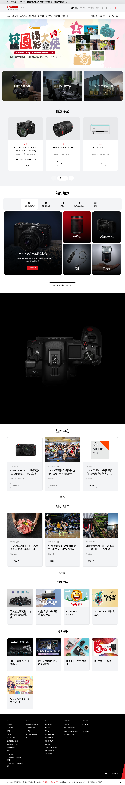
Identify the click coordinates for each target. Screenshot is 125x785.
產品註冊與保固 (49, 734)
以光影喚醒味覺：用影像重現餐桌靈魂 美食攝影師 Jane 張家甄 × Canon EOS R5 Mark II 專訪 (24, 550)
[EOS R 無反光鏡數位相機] (33, 243)
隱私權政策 (55, 782)
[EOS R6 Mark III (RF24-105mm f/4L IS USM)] (25, 144)
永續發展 (57, 16)
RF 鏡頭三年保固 (103, 661)
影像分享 (13, 554)
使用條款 (46, 782)
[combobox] (25, 159)
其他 (27, 737)
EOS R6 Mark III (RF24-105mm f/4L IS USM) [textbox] (26, 159)
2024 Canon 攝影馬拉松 (104, 613)
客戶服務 (41, 16)
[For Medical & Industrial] (103, 89)
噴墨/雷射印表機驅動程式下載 (47, 613)
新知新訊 (23, 16)
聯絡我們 (65, 16)
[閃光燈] (106, 259)
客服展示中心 (49, 724)
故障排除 (66, 724)
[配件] (77, 259)
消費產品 (74, 8)
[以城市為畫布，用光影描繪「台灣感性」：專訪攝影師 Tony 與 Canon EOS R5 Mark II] (100, 539)
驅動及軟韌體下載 (69, 728)
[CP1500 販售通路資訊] (76, 647)
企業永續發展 (11, 728)
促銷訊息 (15, 16)
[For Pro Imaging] (22, 89)
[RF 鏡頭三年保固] (105, 647)
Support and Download (71, 731)
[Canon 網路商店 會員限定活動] (20, 685)
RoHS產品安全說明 (69, 734)
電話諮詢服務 (49, 741)
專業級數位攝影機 (31, 734)
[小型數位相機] (106, 227)
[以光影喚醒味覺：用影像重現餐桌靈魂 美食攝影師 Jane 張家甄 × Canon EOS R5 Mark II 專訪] (24, 539)
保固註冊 (94, 16)
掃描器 (28, 731)
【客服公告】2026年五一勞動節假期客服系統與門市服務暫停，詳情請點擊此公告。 (39, 2)
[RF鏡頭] (77, 227)
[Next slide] (71, 178)
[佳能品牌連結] (12, 8)
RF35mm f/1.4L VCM (63, 147)
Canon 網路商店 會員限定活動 (20, 700)
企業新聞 (51, 478)
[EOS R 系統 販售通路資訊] (20, 647)
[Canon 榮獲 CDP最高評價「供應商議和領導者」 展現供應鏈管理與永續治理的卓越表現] (100, 464)
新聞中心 (49, 16)
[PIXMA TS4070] (100, 144)
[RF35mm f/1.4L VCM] (63, 144)
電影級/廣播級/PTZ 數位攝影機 (47, 662)
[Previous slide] (53, 178)
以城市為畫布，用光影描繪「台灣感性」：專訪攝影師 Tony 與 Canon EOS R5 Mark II (100, 550)
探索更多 (21, 93)
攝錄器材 (21, 478)
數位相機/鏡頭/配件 (32, 724)
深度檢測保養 (49, 737)
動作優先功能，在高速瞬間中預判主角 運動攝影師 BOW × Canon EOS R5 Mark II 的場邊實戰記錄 (62, 550)
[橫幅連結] (62, 43)
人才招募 (10, 754)
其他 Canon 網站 (113, 773)
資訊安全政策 (11, 747)
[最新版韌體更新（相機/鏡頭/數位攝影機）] (20, 598)
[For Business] (62, 89)
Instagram (85, 731)
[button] (118, 38)
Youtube (85, 728)
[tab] (29, 204)
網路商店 (113, 16)
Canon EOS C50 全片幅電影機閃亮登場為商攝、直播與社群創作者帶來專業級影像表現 (24, 475)
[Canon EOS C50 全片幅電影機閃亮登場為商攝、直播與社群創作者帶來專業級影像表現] (24, 464)
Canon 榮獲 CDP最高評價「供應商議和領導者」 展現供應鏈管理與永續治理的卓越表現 (100, 475)
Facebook (85, 724)
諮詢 (8, 751)
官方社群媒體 (11, 737)
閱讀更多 (16, 485)
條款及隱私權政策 (12, 741)
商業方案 (90, 8)
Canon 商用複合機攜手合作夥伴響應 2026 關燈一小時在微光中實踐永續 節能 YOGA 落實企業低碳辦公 (62, 475)
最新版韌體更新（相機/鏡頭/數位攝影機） (20, 614)
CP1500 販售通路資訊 (76, 662)
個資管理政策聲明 (12, 744)
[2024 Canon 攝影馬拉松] (105, 598)
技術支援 (102, 16)
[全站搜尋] (110, 8)
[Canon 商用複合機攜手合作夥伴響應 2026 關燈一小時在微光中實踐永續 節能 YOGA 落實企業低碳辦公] (62, 464)
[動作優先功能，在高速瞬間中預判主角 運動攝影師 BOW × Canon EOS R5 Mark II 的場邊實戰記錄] (62, 539)
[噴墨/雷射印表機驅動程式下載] (48, 598)
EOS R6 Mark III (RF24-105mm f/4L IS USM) (25, 149)
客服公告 (47, 731)
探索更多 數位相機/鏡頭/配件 (62, 285)
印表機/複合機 (30, 728)
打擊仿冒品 (48, 753)
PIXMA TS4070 (100, 147)
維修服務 (47, 728)
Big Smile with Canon (73, 613)
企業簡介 (10, 724)
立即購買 (26, 166)
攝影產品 (13, 478)
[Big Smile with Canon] (76, 598)
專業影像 (82, 8)
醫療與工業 (99, 8)
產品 (8, 16)
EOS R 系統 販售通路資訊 (19, 662)
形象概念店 (32, 16)
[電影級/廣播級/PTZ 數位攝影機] (48, 647)
